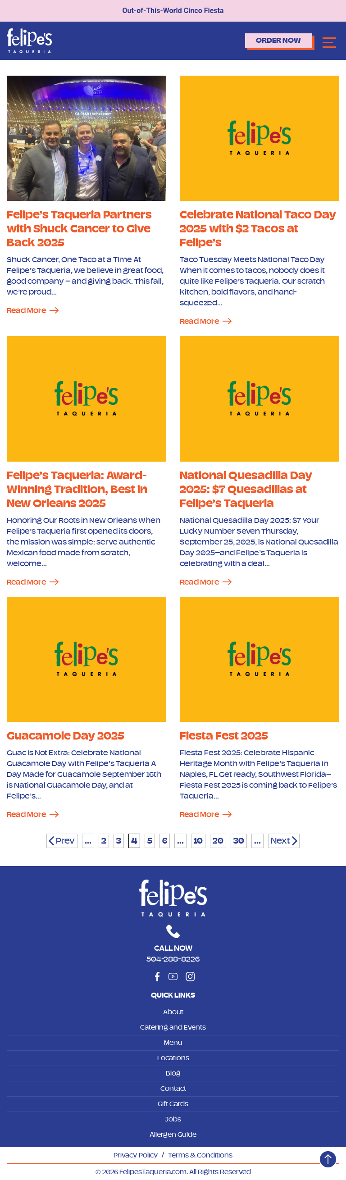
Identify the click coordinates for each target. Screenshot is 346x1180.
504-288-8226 (173, 958)
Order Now (278, 40)
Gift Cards (173, 1104)
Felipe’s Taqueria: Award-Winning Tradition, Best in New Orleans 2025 (77, 489)
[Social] (157, 976)
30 (238, 840)
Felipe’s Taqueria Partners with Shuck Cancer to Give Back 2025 (79, 229)
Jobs (173, 1119)
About (173, 1012)
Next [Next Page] (280, 840)
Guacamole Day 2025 (65, 736)
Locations (173, 1058)
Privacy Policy (136, 1155)
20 (218, 840)
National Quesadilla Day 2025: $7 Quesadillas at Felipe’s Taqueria (246, 489)
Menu (173, 1043)
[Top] (328, 1159)
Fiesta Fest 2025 (224, 736)
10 (198, 840)
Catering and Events (173, 1027)
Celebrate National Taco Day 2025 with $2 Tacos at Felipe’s (258, 229)
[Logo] (29, 40)
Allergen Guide (173, 1134)
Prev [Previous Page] (65, 840)
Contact (173, 1089)
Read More (26, 310)
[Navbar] (329, 42)
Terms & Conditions (200, 1155)
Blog (173, 1073)
